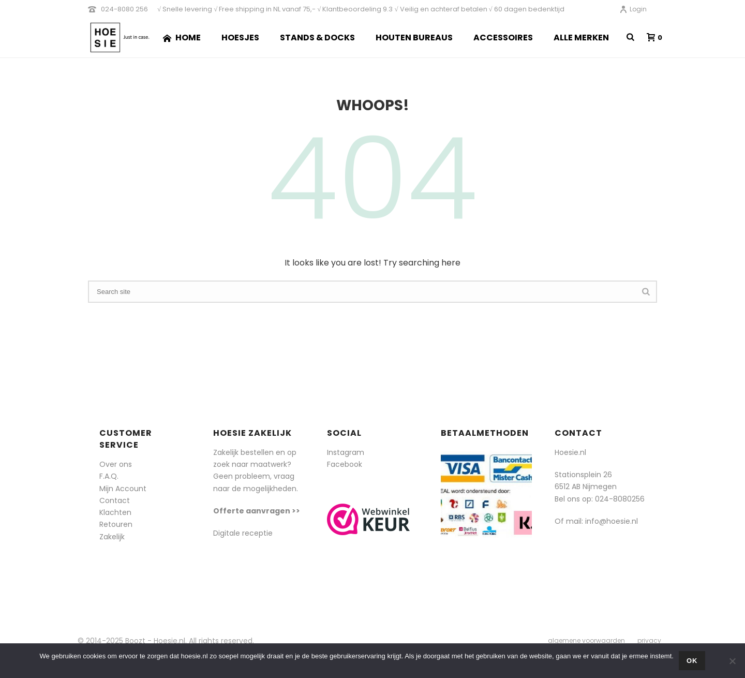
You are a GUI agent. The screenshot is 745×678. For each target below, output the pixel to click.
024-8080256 (620, 499)
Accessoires (503, 37)
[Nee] (732, 661)
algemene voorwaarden (586, 641)
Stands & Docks (317, 37)
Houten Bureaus (414, 37)
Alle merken (581, 37)
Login (633, 9)
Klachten (115, 512)
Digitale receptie (243, 533)
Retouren (115, 524)
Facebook (344, 464)
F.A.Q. (108, 476)
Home (182, 37)
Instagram (345, 452)
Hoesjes (240, 37)
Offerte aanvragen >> (256, 511)
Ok (692, 661)
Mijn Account (122, 488)
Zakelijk (112, 537)
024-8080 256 (124, 9)
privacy (649, 641)
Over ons (115, 464)
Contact (114, 500)
